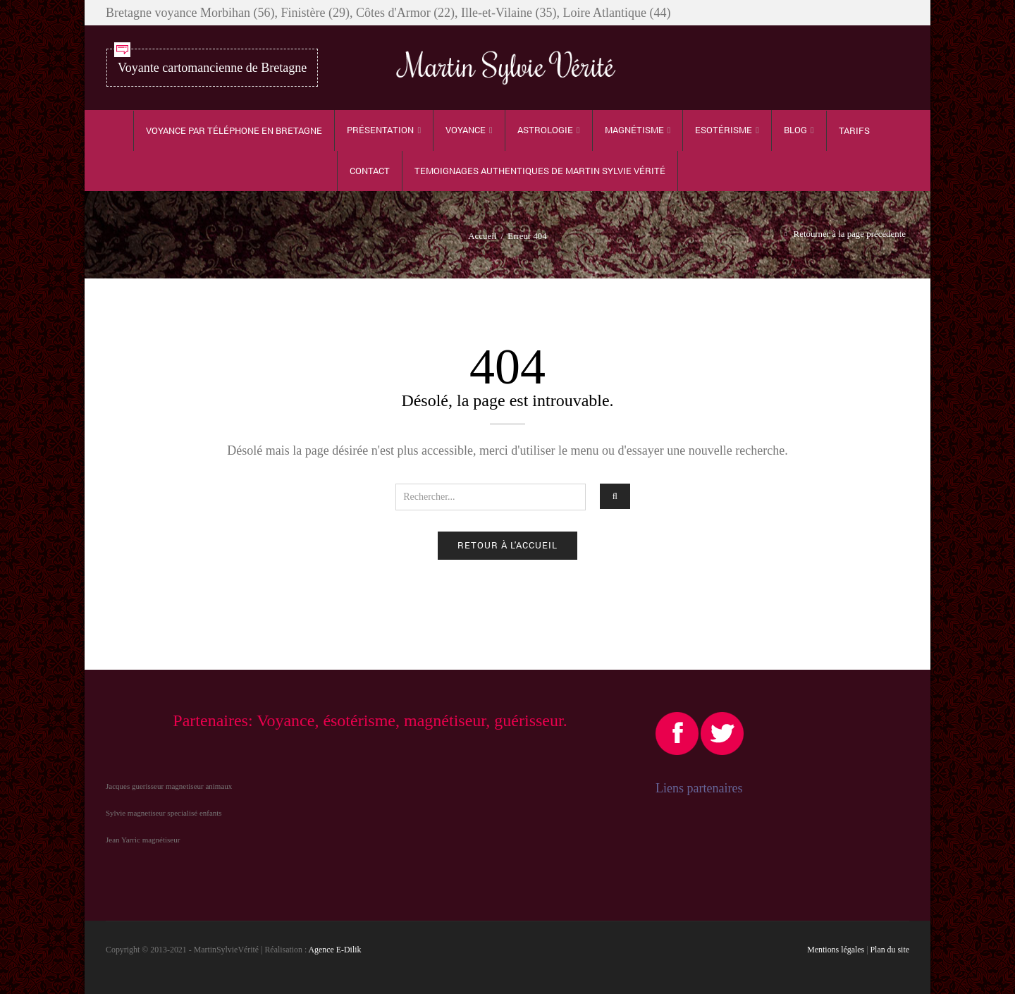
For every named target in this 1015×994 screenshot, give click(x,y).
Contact (370, 170)
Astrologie (545, 129)
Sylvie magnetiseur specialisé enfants (164, 813)
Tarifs (854, 130)
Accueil (482, 236)
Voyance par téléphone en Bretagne (234, 130)
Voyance (465, 129)
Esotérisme (723, 129)
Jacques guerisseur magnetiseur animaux (169, 786)
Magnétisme (634, 129)
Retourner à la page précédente (850, 234)
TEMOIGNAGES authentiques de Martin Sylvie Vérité (539, 170)
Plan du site (890, 950)
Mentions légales (835, 950)
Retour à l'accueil (507, 545)
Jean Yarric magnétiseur (143, 839)
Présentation (380, 129)
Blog (795, 129)
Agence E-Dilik (335, 950)
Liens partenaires (699, 788)
